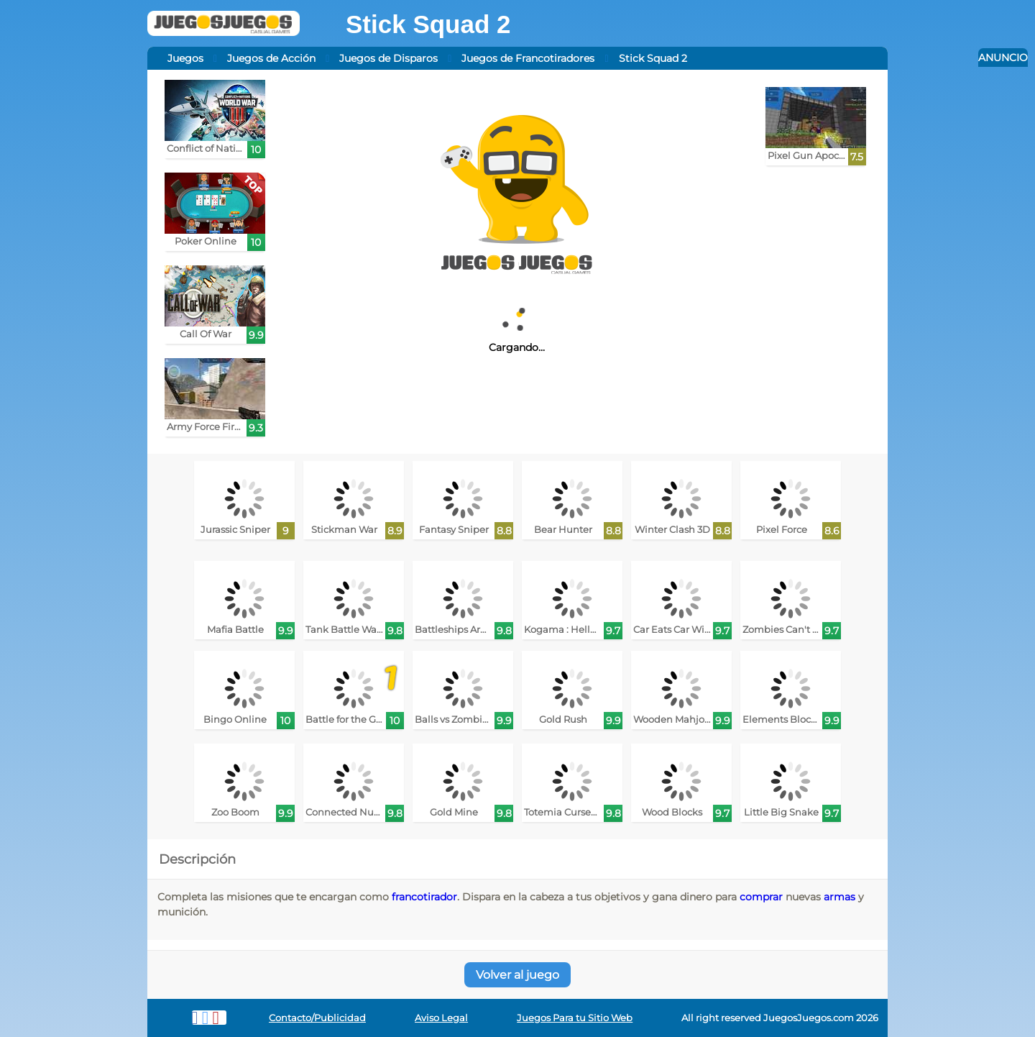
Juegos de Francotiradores (527, 58)
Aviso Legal (441, 1018)
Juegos (185, 58)
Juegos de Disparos (388, 58)
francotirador (424, 896)
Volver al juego (517, 975)
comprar (761, 896)
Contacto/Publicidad (317, 1018)
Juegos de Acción (271, 58)
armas (839, 896)
